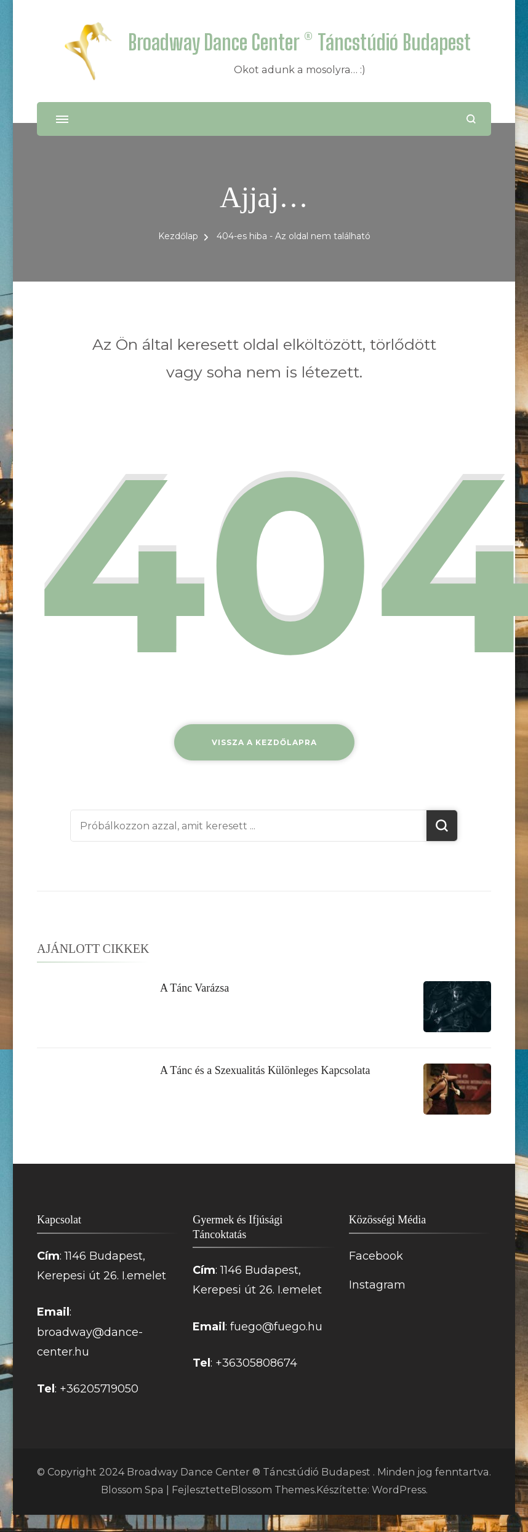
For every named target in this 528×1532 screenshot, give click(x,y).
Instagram (377, 1285)
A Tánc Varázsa (194, 988)
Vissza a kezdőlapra (264, 742)
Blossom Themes (272, 1490)
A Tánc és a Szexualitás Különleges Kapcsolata (265, 1070)
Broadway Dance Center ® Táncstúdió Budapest (299, 42)
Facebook (376, 1256)
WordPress (399, 1490)
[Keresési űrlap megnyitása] (471, 119)
